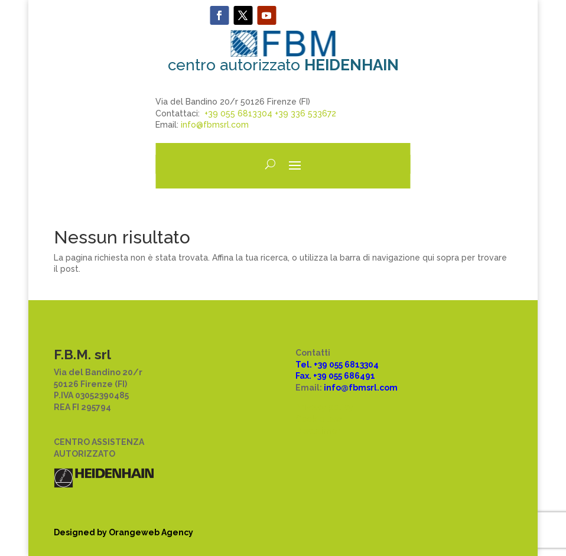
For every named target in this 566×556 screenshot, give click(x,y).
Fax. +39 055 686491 (335, 376)
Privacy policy (324, 407)
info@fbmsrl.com (215, 124)
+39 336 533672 (305, 113)
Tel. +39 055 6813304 (337, 364)
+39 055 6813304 (238, 113)
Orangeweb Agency (151, 532)
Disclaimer (318, 430)
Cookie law (318, 419)
